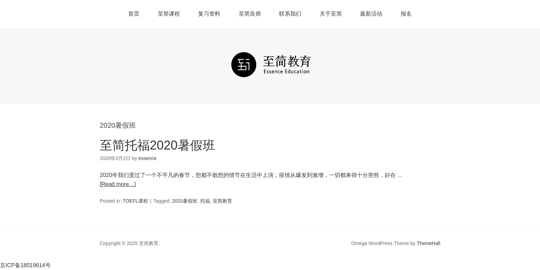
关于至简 (331, 14)
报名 (406, 14)
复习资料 (209, 14)
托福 (205, 201)
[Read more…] (118, 184)
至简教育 (222, 201)
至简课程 (169, 14)
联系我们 (290, 14)
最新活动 (371, 14)
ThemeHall (428, 243)
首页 (133, 14)
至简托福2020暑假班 (157, 145)
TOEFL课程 (135, 201)
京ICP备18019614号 (25, 265)
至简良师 (250, 14)
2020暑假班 (184, 201)
